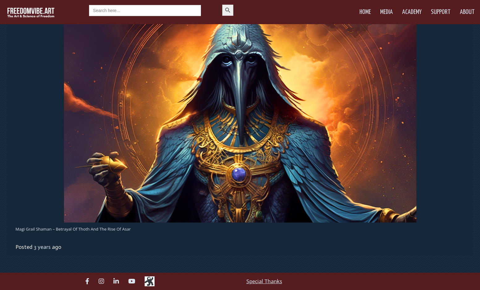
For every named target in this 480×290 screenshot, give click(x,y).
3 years (42, 247)
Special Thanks (264, 281)
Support (441, 12)
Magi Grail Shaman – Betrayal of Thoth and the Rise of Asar (73, 229)
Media (386, 12)
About (467, 12)
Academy (412, 12)
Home (365, 12)
